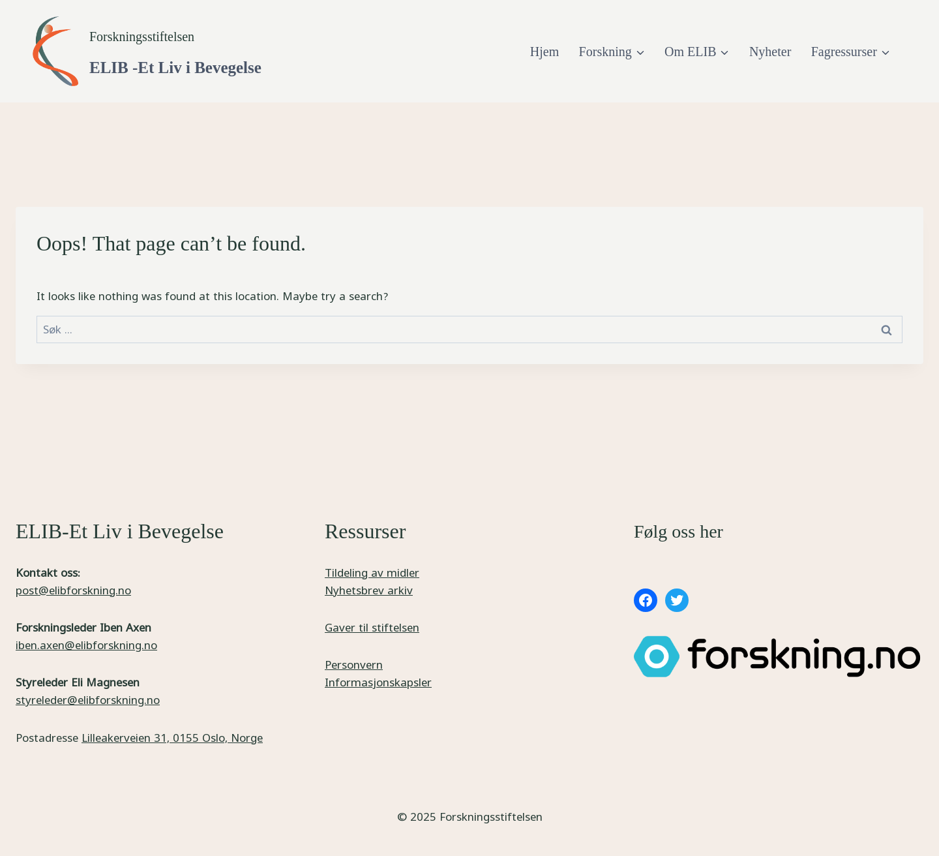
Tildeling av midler (372, 572)
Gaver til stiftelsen (372, 627)
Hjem (544, 51)
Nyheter (770, 51)
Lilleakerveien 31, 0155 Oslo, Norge (172, 737)
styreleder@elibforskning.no (88, 700)
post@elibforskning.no (73, 590)
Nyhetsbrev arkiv (369, 590)
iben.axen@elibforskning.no (86, 645)
